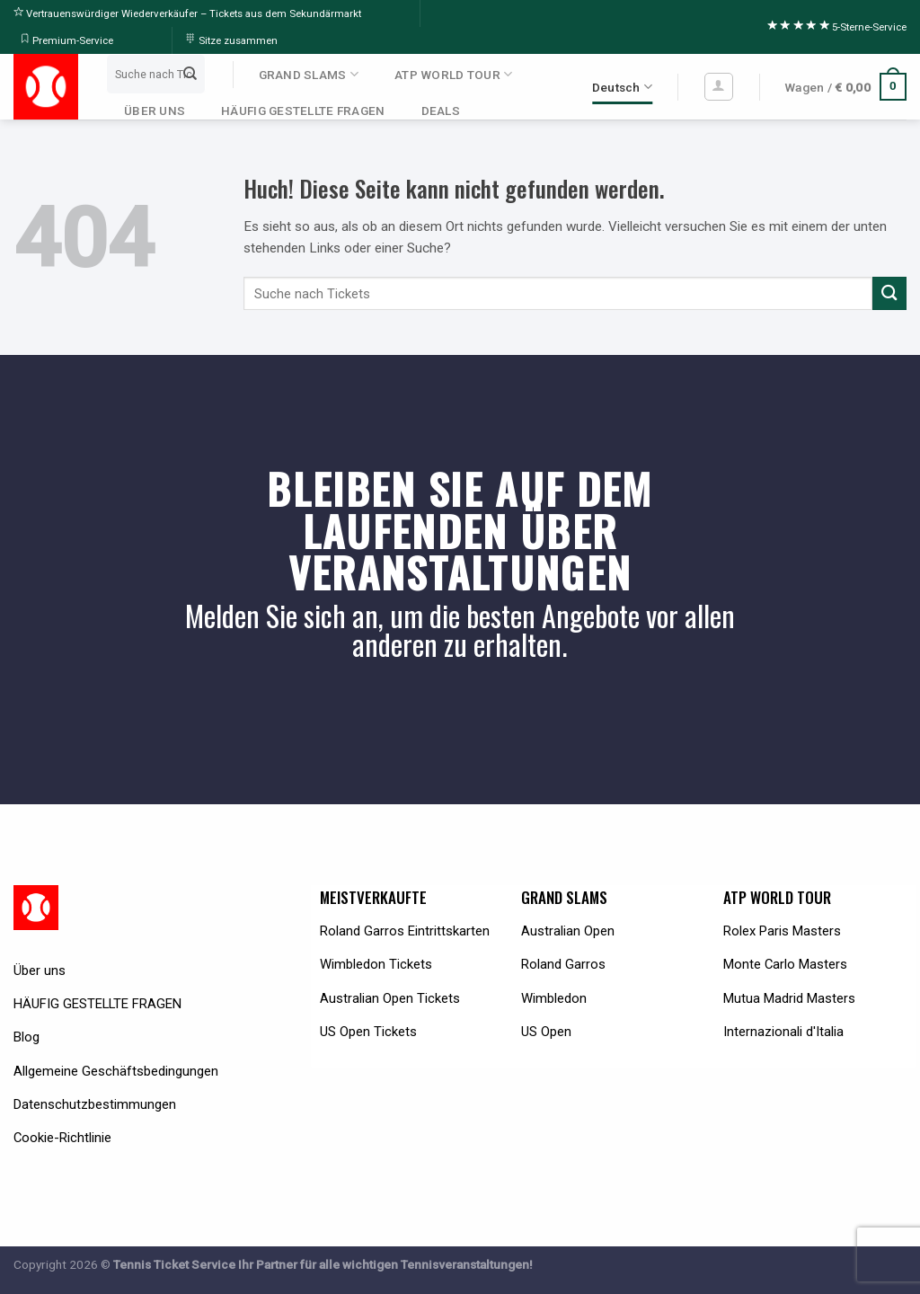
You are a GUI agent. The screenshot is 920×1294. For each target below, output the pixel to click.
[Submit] (189, 73)
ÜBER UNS (154, 110)
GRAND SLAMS (308, 74)
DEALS (440, 110)
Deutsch (622, 86)
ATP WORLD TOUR (453, 74)
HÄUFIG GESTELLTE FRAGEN (303, 110)
